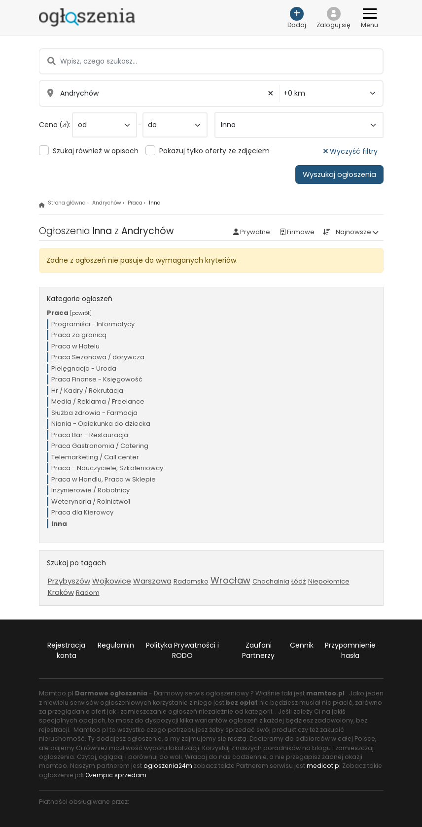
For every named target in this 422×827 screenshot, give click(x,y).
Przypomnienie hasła (350, 650)
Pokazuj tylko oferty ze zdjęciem (214, 151)
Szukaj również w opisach (96, 151)
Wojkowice (111, 581)
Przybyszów (69, 581)
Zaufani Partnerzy (258, 650)
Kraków (61, 592)
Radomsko (191, 581)
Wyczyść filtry (350, 151)
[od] (104, 125)
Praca (135, 203)
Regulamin (116, 645)
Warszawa (152, 581)
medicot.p (323, 765)
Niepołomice (329, 581)
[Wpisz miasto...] (159, 93)
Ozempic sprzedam (115, 775)
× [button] (270, 93)
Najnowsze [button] (353, 232)
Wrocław (230, 580)
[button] (334, 17)
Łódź (298, 581)
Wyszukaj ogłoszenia (339, 174)
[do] (175, 125)
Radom (88, 592)
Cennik (302, 645)
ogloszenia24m (167, 765)
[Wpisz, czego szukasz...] (211, 61)
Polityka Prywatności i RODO (182, 650)
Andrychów (106, 203)
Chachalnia (270, 581)
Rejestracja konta (66, 650)
